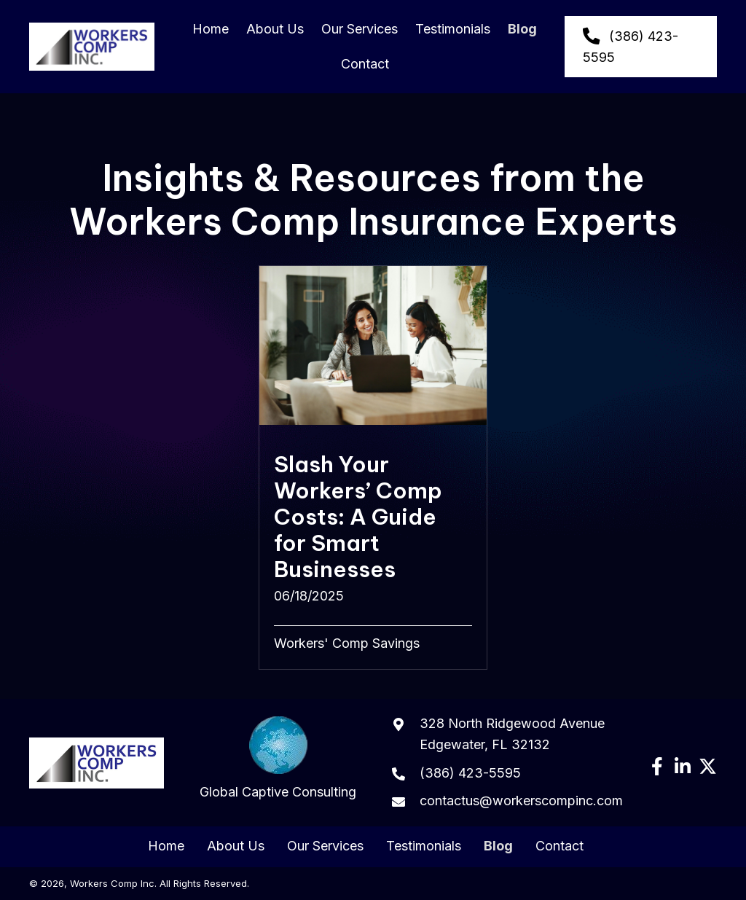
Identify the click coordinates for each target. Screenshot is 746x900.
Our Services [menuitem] (325, 846)
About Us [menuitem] (235, 846)
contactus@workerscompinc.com (521, 800)
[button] (657, 766)
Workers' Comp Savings (347, 643)
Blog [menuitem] (498, 846)
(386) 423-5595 (470, 772)
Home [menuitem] (166, 846)
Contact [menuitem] (559, 846)
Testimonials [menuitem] (423, 846)
